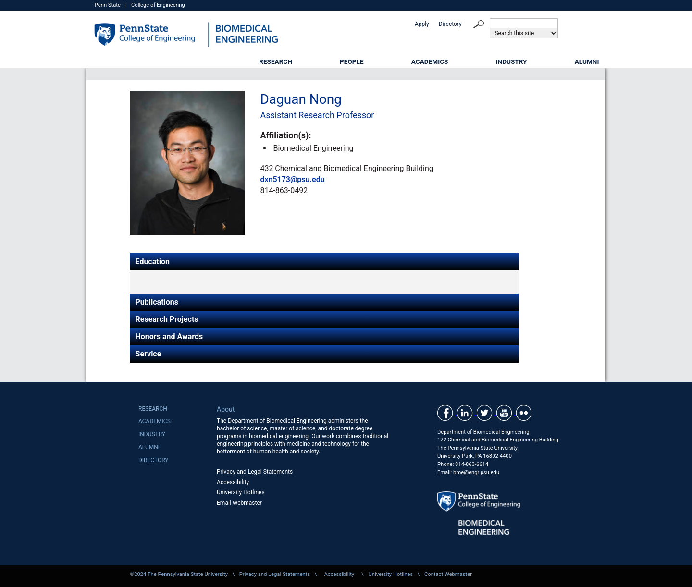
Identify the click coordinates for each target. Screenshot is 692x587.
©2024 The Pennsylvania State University (179, 574)
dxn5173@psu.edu (292, 179)
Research (275, 61)
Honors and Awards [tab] (169, 336)
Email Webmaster (239, 503)
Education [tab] (153, 261)
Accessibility (233, 482)
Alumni (587, 61)
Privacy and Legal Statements (255, 471)
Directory (450, 24)
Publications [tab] (157, 301)
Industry (511, 61)
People (352, 61)
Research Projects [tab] (167, 319)
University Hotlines (241, 492)
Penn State (108, 5)
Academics (429, 61)
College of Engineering (158, 5)
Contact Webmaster (448, 574)
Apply (422, 24)
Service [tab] (148, 353)
